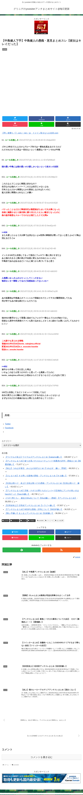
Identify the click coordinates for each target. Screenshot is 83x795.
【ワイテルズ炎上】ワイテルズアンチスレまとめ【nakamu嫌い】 (33, 457)
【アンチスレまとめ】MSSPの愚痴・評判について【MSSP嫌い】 (34, 509)
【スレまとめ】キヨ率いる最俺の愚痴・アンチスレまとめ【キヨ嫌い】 (36, 476)
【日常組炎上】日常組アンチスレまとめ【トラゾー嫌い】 (30, 505)
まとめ (23, 520)
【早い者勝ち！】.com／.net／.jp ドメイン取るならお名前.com (30, 133)
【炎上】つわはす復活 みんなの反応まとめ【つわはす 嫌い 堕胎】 (36, 468)
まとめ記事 (59, 520)
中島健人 (31, 520)
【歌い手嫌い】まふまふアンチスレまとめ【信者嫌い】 (29, 513)
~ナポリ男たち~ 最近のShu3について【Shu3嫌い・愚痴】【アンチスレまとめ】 (41, 498)
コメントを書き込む (41, 757)
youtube (5, 520)
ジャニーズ (15, 520)
